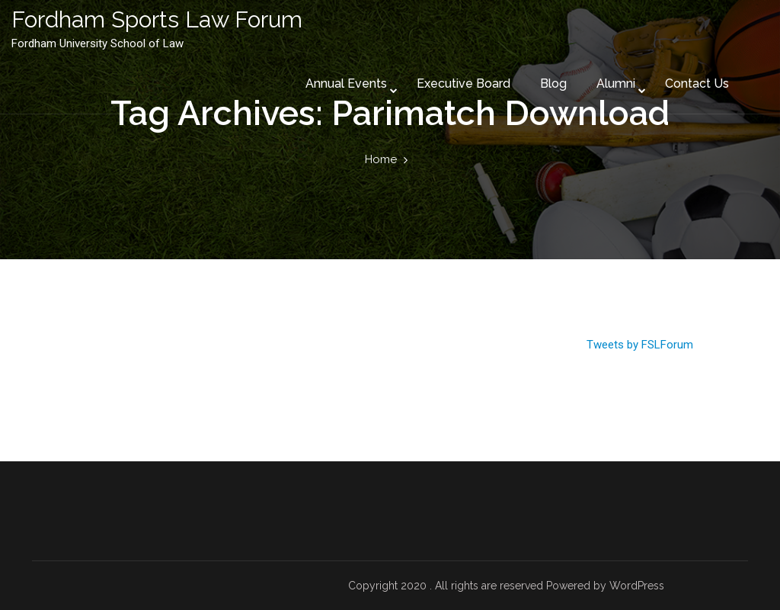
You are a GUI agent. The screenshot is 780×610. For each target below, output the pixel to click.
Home (381, 159)
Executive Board (463, 83)
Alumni (615, 83)
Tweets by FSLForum (640, 345)
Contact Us (697, 83)
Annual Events (346, 83)
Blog (553, 83)
